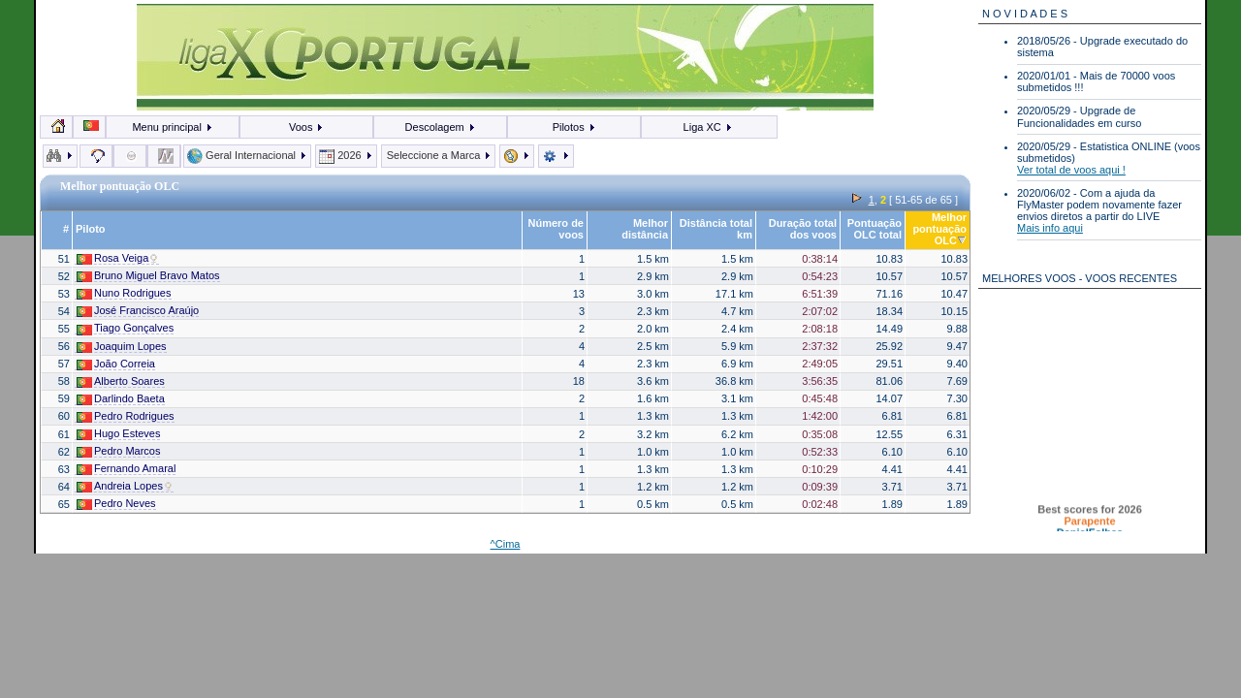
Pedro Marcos (118, 451)
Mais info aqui (1050, 228)
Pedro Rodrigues (126, 416)
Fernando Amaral (126, 468)
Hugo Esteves (118, 434)
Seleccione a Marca (439, 155)
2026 (346, 155)
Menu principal (172, 127)
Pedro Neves (116, 503)
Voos (307, 127)
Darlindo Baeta (121, 399)
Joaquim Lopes (122, 346)
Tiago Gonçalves (125, 328)
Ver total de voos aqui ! (1071, 169)
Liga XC (708, 127)
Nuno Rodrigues (124, 293)
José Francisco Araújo (138, 310)
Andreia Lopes (125, 486)
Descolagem (440, 127)
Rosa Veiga (118, 258)
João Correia (116, 364)
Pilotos (574, 127)
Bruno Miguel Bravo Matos (148, 276)
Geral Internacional (247, 155)
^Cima (506, 544)
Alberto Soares (121, 381)
